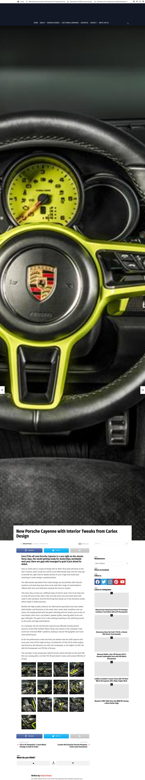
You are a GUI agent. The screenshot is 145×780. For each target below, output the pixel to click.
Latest (22, 1)
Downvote (73, 763)
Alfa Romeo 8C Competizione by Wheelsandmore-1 (112, 1)
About (42, 23)
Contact (93, 23)
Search (127, 544)
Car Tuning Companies (70, 23)
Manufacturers (53, 23)
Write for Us (104, 23)
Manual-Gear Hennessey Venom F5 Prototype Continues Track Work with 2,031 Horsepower (111, 611)
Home (36, 23)
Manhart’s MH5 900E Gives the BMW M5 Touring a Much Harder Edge (111, 703)
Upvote (33, 763)
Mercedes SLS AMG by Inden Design (81, 1)
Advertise (84, 23)
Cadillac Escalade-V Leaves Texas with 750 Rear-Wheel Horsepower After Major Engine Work (112, 680)
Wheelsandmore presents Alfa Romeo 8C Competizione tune (47, 1)
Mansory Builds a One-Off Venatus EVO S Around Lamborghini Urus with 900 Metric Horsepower (112, 657)
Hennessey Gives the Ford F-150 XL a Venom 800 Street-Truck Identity (111, 634)
